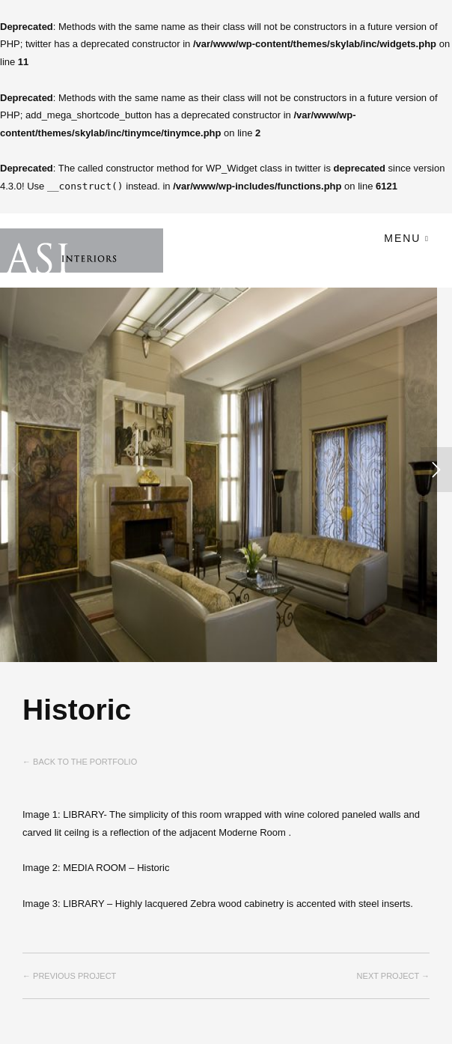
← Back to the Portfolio (79, 761)
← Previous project (69, 975)
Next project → (393, 975)
